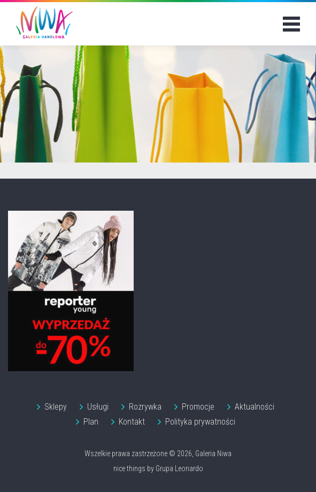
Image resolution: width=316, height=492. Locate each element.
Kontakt (132, 422)
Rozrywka (145, 407)
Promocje (198, 407)
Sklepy (55, 407)
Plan (90, 422)
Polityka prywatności (200, 422)
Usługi (98, 407)
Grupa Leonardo (179, 468)
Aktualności (254, 407)
